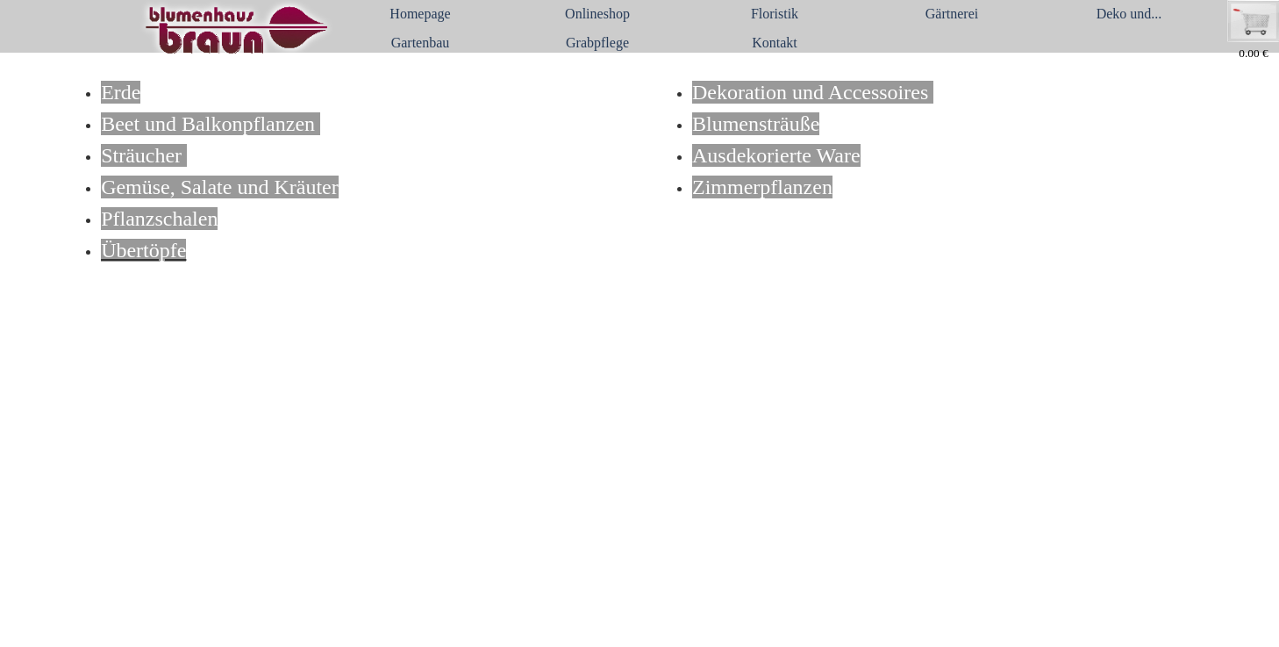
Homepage (419, 13)
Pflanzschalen (159, 218)
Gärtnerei (951, 13)
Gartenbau (420, 42)
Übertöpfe (143, 250)
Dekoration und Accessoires (812, 92)
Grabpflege (597, 42)
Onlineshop (597, 13)
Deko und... (1129, 13)
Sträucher (144, 155)
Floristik (774, 13)
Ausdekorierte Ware (776, 155)
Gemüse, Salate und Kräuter (220, 187)
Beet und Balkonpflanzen (210, 123)
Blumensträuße (755, 123)
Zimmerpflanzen (762, 187)
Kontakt (774, 42)
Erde (120, 92)
